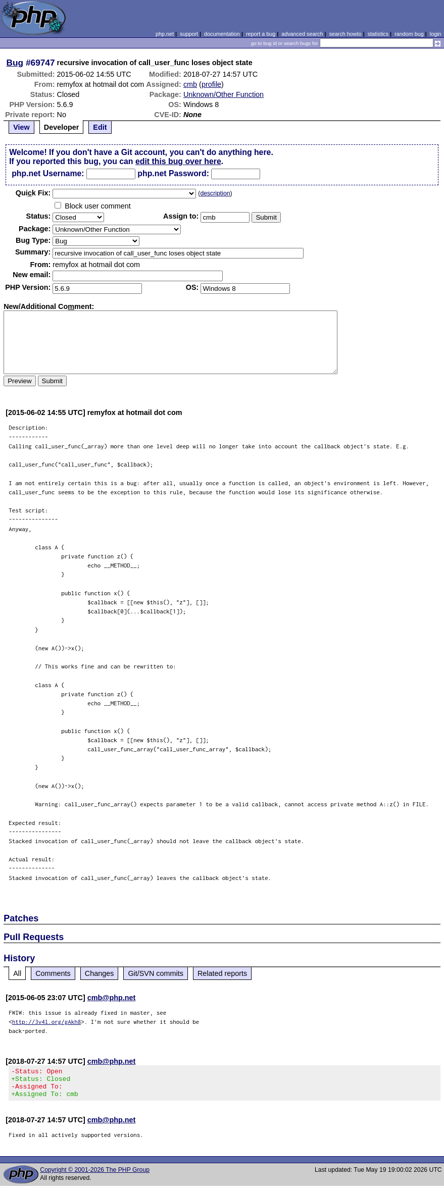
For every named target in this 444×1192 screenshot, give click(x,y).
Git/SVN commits (155, 973)
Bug (15, 63)
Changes (99, 973)
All (17, 973)
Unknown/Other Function (223, 94)
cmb (190, 84)
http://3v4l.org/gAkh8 (46, 1021)
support (189, 34)
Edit (100, 127)
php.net (165, 34)
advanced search (302, 34)
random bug (409, 34)
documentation (222, 34)
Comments (53, 973)
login (435, 34)
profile (211, 84)
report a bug (260, 34)
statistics (378, 34)
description (215, 193)
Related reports (222, 973)
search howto (345, 34)
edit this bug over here (178, 161)
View (21, 127)
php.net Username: (48, 173)
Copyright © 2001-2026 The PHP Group (95, 1175)
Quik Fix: (33, 193)
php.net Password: (173, 173)
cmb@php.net (111, 998)
